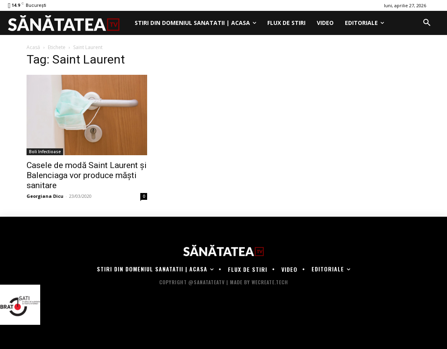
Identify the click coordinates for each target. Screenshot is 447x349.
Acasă (33, 47)
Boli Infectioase (45, 151)
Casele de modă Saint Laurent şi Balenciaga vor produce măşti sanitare (87, 175)
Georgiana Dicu (45, 196)
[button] (427, 23)
